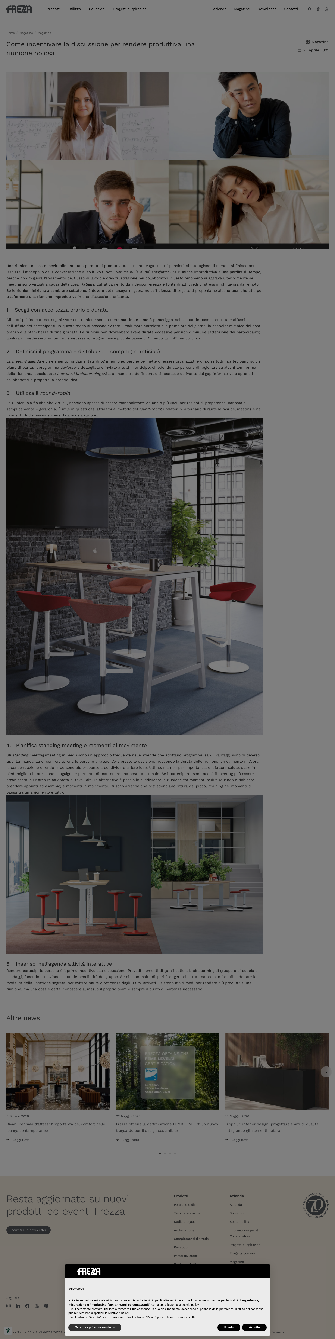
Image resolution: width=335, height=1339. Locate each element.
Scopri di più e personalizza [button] (95, 1327)
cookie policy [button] (190, 1304)
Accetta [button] (254, 1327)
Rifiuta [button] (229, 1327)
